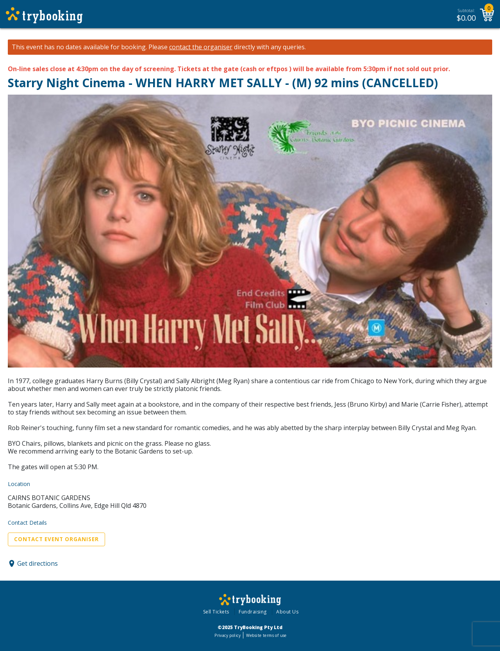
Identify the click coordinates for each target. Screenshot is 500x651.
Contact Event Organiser (56, 539)
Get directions (37, 563)
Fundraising (253, 611)
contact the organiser (200, 47)
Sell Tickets (216, 611)
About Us (287, 611)
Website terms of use (266, 635)
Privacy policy (227, 635)
